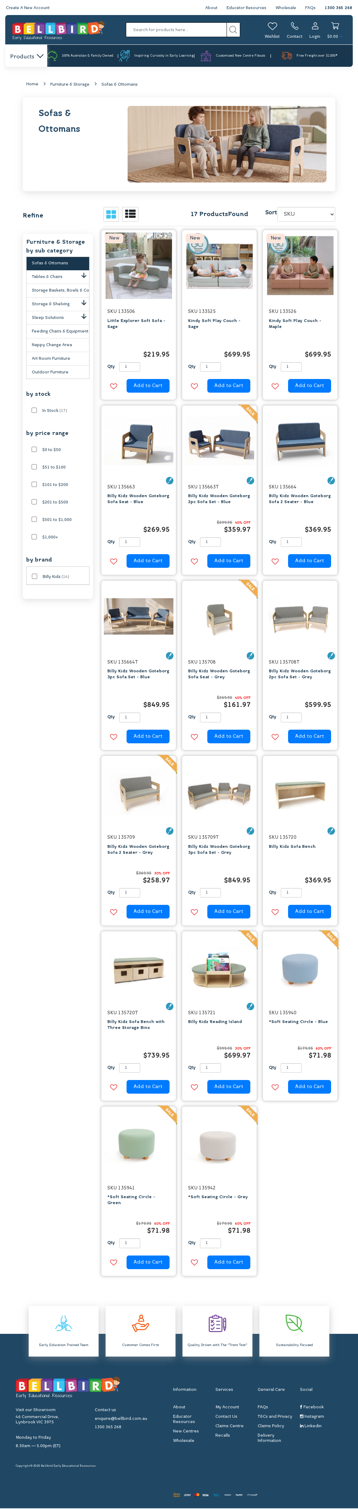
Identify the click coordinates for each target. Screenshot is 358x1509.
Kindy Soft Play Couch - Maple (295, 324)
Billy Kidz (56, 577)
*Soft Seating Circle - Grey (218, 1198)
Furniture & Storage (70, 85)
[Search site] (233, 29)
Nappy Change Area (52, 345)
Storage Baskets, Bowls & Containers (60, 291)
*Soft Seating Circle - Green (131, 1201)
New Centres (186, 1432)
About (209, 8)
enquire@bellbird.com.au (121, 1419)
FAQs (310, 8)
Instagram (312, 1417)
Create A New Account (28, 8)
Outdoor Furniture (50, 373)
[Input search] (176, 29)
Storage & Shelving (60, 303)
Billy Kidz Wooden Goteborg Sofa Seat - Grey (219, 675)
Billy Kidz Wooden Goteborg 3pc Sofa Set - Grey (219, 850)
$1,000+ (50, 538)
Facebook (312, 1407)
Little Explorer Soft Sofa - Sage (136, 324)
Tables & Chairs (60, 276)
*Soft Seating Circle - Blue (298, 1022)
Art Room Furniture (51, 359)
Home (32, 85)
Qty (111, 367)
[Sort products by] (306, 215)
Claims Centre (229, 1426)
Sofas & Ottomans (119, 85)
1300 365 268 (338, 8)
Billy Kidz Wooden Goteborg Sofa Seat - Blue (138, 500)
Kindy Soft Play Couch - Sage (214, 324)
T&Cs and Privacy (275, 1417)
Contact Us (226, 1417)
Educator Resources (245, 8)
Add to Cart (148, 386)
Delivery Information (269, 1438)
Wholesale (285, 8)
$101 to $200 (55, 485)
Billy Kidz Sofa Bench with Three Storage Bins (136, 1025)
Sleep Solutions (60, 317)
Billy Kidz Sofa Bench (292, 847)
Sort (270, 213)
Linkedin (311, 1426)
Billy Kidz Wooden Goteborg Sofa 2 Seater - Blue (300, 500)
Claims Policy (271, 1426)
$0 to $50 (51, 450)
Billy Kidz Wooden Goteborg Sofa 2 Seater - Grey (138, 850)
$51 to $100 (54, 468)
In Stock (54, 411)
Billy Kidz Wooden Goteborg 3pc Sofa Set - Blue (138, 675)
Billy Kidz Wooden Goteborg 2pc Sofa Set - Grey (300, 675)
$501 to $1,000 (57, 520)
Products (26, 57)
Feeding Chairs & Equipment (60, 332)
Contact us (105, 1411)
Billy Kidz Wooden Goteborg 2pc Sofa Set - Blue (219, 500)
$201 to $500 (55, 503)
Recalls (222, 1436)
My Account (227, 1408)
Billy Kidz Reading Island (215, 1022)
